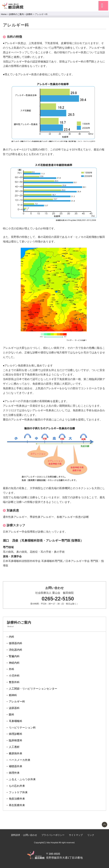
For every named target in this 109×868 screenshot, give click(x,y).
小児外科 (14, 675)
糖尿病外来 (15, 753)
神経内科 (14, 662)
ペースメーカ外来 (19, 759)
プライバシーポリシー (52, 835)
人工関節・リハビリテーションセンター (33, 688)
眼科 (11, 714)
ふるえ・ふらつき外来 (22, 779)
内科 (11, 636)
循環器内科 (15, 643)
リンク (90, 835)
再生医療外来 (17, 805)
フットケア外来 (18, 792)
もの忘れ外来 (17, 785)
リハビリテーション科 (22, 727)
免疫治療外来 (17, 798)
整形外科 (14, 682)
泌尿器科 (14, 708)
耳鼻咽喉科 (15, 721)
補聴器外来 (15, 766)
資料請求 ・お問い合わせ (24, 835)
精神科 (13, 695)
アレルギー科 (17, 701)
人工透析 (14, 746)
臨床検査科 (15, 740)
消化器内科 (15, 649)
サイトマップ (76, 835)
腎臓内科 (14, 656)
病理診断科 (15, 733)
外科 (11, 669)
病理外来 (14, 772)
